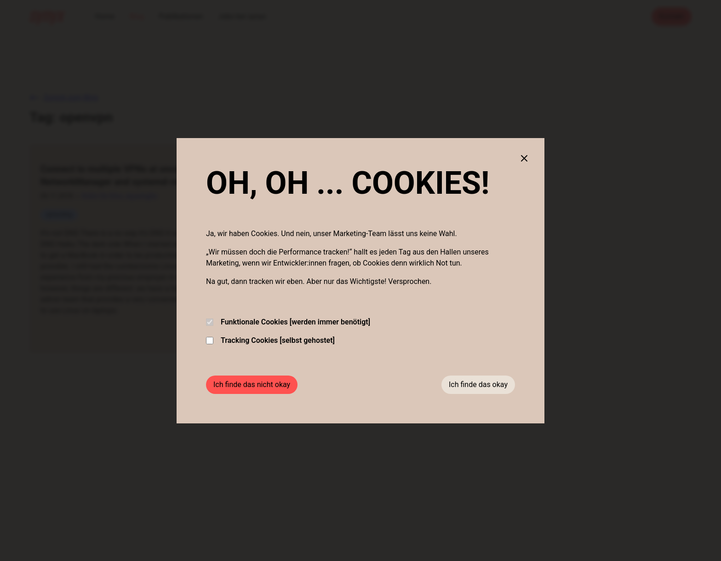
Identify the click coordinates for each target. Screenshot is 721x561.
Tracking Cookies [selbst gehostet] (270, 340)
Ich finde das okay (478, 384)
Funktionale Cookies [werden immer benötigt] (288, 322)
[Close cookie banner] (524, 158)
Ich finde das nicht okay (251, 384)
